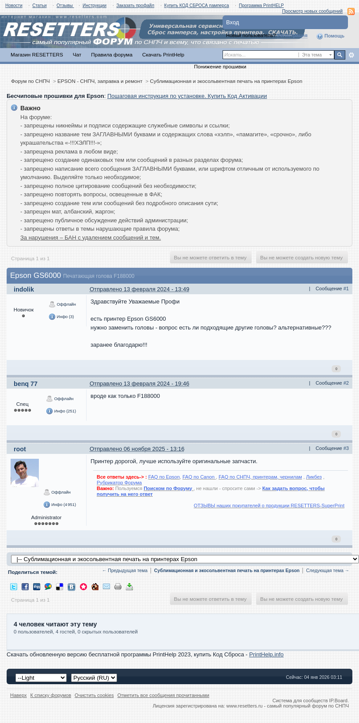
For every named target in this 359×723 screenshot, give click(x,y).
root (20, 449)
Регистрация (292, 35)
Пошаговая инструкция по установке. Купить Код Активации (187, 96)
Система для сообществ (300, 700)
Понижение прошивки (220, 66)
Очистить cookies (94, 695)
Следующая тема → (327, 570)
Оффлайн (62, 304)
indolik (24, 289)
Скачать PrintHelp (163, 54)
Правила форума (111, 54)
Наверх (18, 695)
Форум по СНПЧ (30, 81)
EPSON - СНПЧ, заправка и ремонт (100, 81)
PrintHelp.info (266, 654)
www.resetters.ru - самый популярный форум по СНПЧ (287, 705)
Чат (77, 54)
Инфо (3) (61, 316)
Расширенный (351, 55)
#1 (346, 288)
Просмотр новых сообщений (312, 11)
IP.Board (338, 700)
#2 (346, 383)
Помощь (330, 36)
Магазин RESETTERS (37, 54)
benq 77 (26, 383)
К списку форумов (51, 695)
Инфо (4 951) (59, 504)
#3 (346, 448)
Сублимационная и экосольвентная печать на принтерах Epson (226, 81)
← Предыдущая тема (124, 570)
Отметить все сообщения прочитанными (163, 695)
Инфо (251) (61, 411)
